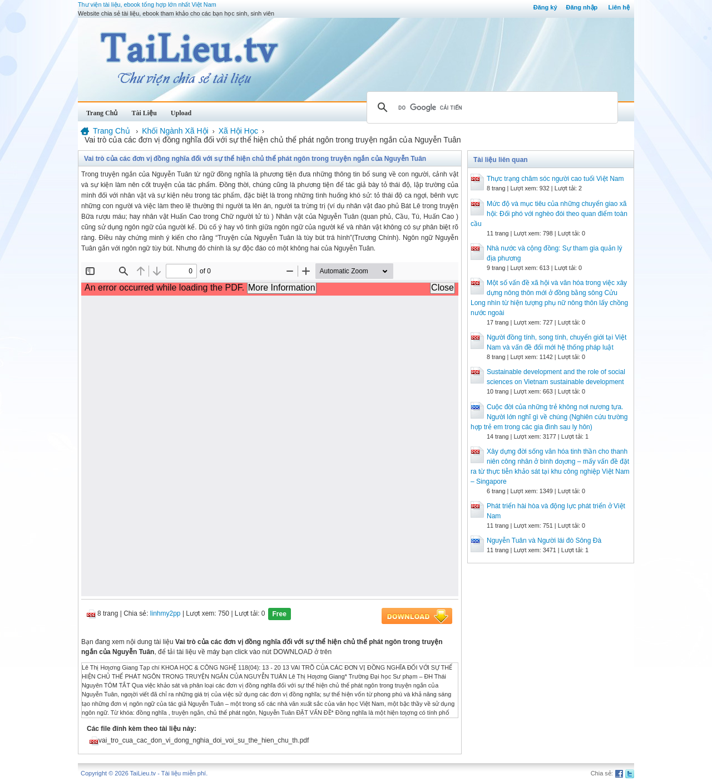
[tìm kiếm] (490, 107)
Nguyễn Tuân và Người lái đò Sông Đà (544, 540)
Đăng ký (545, 7)
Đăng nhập (582, 7)
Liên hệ (619, 7)
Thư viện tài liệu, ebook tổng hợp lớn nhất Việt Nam (147, 4)
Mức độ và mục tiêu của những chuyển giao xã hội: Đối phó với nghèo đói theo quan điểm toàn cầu (549, 214)
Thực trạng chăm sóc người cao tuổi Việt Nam (555, 179)
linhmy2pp (165, 613)
